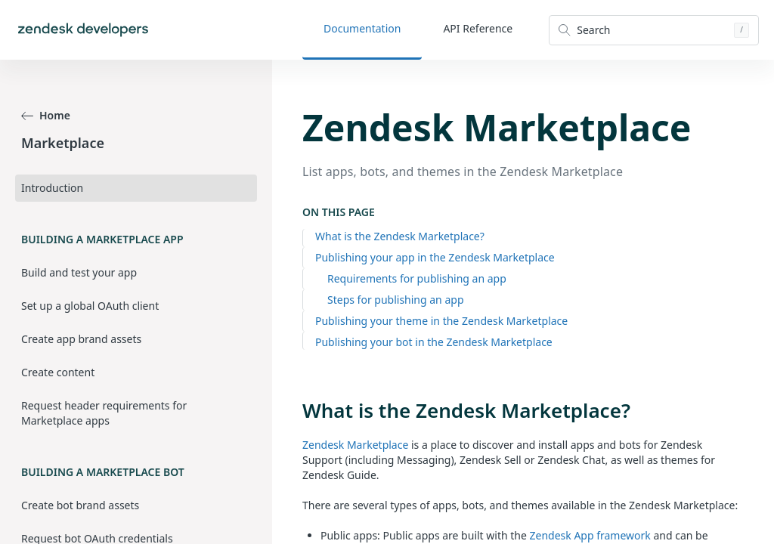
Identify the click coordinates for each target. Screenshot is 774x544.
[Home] (83, 30)
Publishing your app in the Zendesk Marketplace (435, 257)
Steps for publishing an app (395, 299)
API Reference (477, 28)
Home (45, 115)
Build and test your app (79, 272)
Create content (57, 372)
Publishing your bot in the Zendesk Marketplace (434, 342)
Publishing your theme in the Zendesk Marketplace (441, 321)
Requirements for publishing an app (416, 278)
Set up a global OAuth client (90, 305)
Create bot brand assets (80, 505)
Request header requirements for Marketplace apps (104, 413)
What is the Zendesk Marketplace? (400, 236)
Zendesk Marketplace (355, 444)
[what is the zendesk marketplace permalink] (294, 410)
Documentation (362, 28)
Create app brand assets (81, 339)
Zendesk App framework (590, 535)
